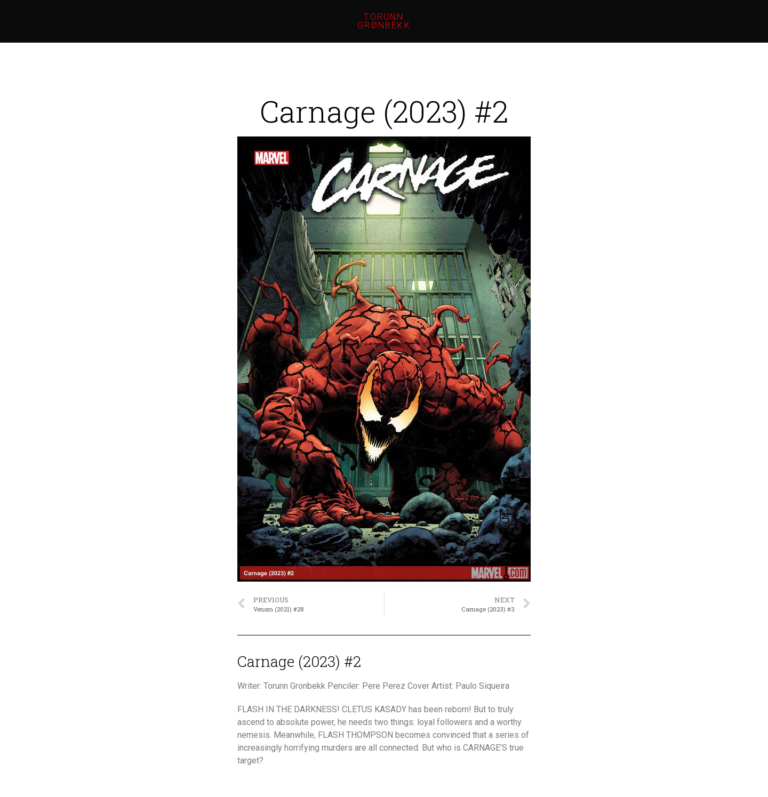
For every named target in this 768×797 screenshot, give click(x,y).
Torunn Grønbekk (384, 21)
